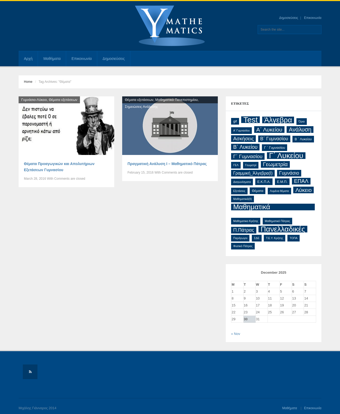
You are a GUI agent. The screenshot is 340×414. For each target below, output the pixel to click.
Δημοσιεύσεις (288, 18)
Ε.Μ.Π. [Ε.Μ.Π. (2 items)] (282, 182)
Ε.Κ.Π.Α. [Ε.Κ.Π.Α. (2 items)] (264, 182)
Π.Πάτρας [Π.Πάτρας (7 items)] (243, 230)
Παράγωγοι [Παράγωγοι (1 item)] (240, 238)
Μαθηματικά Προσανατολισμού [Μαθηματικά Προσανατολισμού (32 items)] (261, 207)
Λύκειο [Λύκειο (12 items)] (303, 190)
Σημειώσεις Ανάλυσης (141, 107)
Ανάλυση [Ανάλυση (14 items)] (300, 129)
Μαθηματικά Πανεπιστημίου (176, 100)
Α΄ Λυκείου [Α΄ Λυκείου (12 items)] (269, 129)
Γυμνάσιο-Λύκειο (34, 100)
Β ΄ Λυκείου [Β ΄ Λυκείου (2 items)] (303, 139)
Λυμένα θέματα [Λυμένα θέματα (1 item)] (279, 190)
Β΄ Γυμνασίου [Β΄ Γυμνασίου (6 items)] (274, 138)
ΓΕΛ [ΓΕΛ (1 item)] (236, 165)
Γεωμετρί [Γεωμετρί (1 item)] (250, 165)
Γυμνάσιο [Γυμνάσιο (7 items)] (289, 173)
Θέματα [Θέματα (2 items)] (257, 191)
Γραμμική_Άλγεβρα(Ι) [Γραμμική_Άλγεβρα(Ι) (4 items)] (253, 173)
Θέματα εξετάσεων (63, 100)
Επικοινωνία (312, 18)
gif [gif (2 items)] (235, 121)
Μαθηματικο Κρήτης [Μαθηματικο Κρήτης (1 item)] (245, 221)
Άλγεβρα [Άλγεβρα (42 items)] (278, 120)
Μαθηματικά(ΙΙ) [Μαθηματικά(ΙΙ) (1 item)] (242, 198)
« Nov (235, 334)
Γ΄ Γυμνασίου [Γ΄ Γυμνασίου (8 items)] (247, 156)
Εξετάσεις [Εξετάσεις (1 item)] (239, 190)
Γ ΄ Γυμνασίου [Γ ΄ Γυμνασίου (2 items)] (274, 148)
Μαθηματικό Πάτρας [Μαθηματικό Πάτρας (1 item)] (277, 221)
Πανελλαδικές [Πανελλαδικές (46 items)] (283, 229)
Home (28, 82)
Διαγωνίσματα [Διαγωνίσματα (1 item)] (242, 181)
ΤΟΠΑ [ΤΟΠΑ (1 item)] (293, 238)
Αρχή (28, 58)
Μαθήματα (52, 58)
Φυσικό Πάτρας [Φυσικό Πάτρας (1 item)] (243, 246)
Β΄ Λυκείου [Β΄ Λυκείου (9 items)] (245, 147)
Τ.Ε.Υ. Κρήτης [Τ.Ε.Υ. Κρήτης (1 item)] (274, 238)
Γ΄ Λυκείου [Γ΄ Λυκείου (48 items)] (286, 155)
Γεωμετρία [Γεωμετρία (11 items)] (275, 164)
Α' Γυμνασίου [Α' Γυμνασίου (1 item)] (241, 130)
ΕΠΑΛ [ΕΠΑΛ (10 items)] (301, 181)
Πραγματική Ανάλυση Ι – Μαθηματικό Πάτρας (167, 164)
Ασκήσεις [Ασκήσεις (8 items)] (243, 138)
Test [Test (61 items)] (250, 119)
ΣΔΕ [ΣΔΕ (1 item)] (257, 238)
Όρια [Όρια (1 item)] (302, 121)
